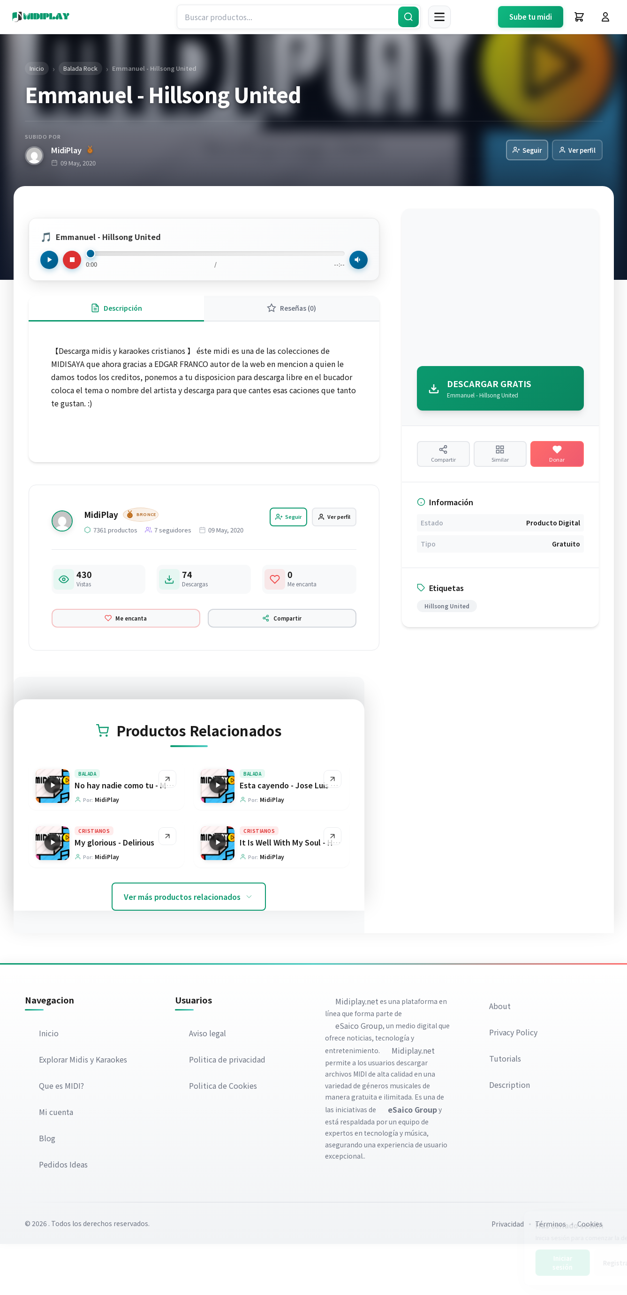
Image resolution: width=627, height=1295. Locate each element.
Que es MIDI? (62, 1136)
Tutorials (506, 1109)
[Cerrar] (606, 1221)
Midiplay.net (357, 1051)
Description (510, 1135)
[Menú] (439, 17)
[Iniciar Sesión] (605, 17)
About (501, 1056)
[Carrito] (579, 17)
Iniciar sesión (521, 1263)
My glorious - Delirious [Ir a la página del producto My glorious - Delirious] (115, 892)
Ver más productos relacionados (189, 947)
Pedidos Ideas (64, 1215)
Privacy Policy (514, 1082)
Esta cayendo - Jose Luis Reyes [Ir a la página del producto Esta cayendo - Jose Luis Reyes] (296, 833)
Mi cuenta (57, 1162)
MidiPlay (72, 150)
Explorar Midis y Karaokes (84, 1110)
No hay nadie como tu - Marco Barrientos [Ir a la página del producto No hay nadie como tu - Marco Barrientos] (149, 833)
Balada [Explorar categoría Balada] (88, 821)
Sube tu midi (530, 17)
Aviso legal (208, 1084)
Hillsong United (446, 619)
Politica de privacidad (228, 1110)
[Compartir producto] (443, 461)
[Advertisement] (500, 290)
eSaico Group (360, 1076)
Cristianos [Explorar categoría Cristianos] (94, 880)
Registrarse (579, 1262)
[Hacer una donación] (556, 461)
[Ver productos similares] (500, 461)
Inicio (50, 1084)
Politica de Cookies (224, 1136)
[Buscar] (408, 17)
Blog (48, 1189)
